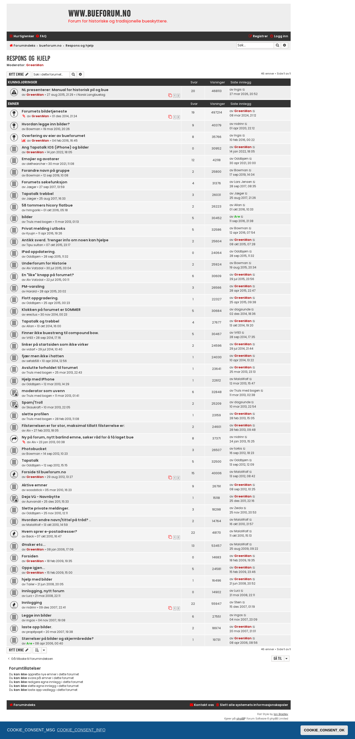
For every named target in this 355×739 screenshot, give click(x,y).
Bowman (33, 129)
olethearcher (35, 164)
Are (237, 216)
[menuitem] (41, 36)
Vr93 (29, 338)
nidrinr (239, 124)
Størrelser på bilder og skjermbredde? (58, 638)
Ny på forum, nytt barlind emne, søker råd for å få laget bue (78, 437)
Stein (238, 602)
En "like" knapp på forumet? (48, 274)
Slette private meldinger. (45, 508)
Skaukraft (33, 407)
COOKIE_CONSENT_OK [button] (324, 730)
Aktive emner (34, 485)
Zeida (238, 508)
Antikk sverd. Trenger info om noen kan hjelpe (65, 240)
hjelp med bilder (37, 579)
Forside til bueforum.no (44, 472)
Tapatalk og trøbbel (40, 321)
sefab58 (32, 361)
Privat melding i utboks (43, 228)
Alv (28, 430)
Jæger (31, 187)
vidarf (30, 349)
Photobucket (34, 448)
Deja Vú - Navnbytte (41, 496)
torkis (238, 448)
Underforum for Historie (44, 263)
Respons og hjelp (28, 58)
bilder (27, 216)
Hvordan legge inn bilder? (46, 124)
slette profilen (35, 414)
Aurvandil (33, 501)
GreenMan (35, 65)
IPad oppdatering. (38, 251)
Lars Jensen (243, 182)
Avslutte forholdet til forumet (50, 367)
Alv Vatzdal (34, 268)
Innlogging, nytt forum (43, 590)
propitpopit (34, 632)
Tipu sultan (34, 245)
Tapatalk (30, 460)
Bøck (30, 536)
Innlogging (32, 602)
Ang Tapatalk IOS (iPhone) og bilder (55, 147)
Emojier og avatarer (40, 158)
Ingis (238, 89)
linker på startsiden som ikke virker (55, 344)
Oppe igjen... (33, 567)
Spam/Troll (32, 402)
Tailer (30, 584)
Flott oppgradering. (40, 298)
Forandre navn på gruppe (46, 170)
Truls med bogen (39, 222)
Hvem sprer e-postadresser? (49, 531)
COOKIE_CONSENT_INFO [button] (81, 730)
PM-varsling (33, 286)
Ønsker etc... (34, 544)
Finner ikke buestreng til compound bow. (60, 332)
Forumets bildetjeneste (44, 111)
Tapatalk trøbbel (37, 193)
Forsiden (30, 556)
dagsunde (242, 309)
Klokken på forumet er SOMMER (51, 309)
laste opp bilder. (37, 627)
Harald (31, 291)
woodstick (34, 490)
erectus (31, 314)
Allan (238, 205)
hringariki (33, 210)
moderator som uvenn (43, 390)
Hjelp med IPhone (38, 379)
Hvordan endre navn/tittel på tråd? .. (56, 519)
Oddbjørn (241, 158)
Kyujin (30, 233)
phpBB (240, 718)
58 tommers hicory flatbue (47, 205)
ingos (30, 620)
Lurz (29, 596)
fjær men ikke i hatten (43, 356)
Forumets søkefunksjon (44, 182)
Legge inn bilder (37, 615)
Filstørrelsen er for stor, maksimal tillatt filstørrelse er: (73, 425)
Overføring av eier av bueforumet (53, 135)
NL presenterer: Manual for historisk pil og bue (65, 89)
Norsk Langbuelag (91, 95)
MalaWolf (241, 379)
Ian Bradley (281, 714)
